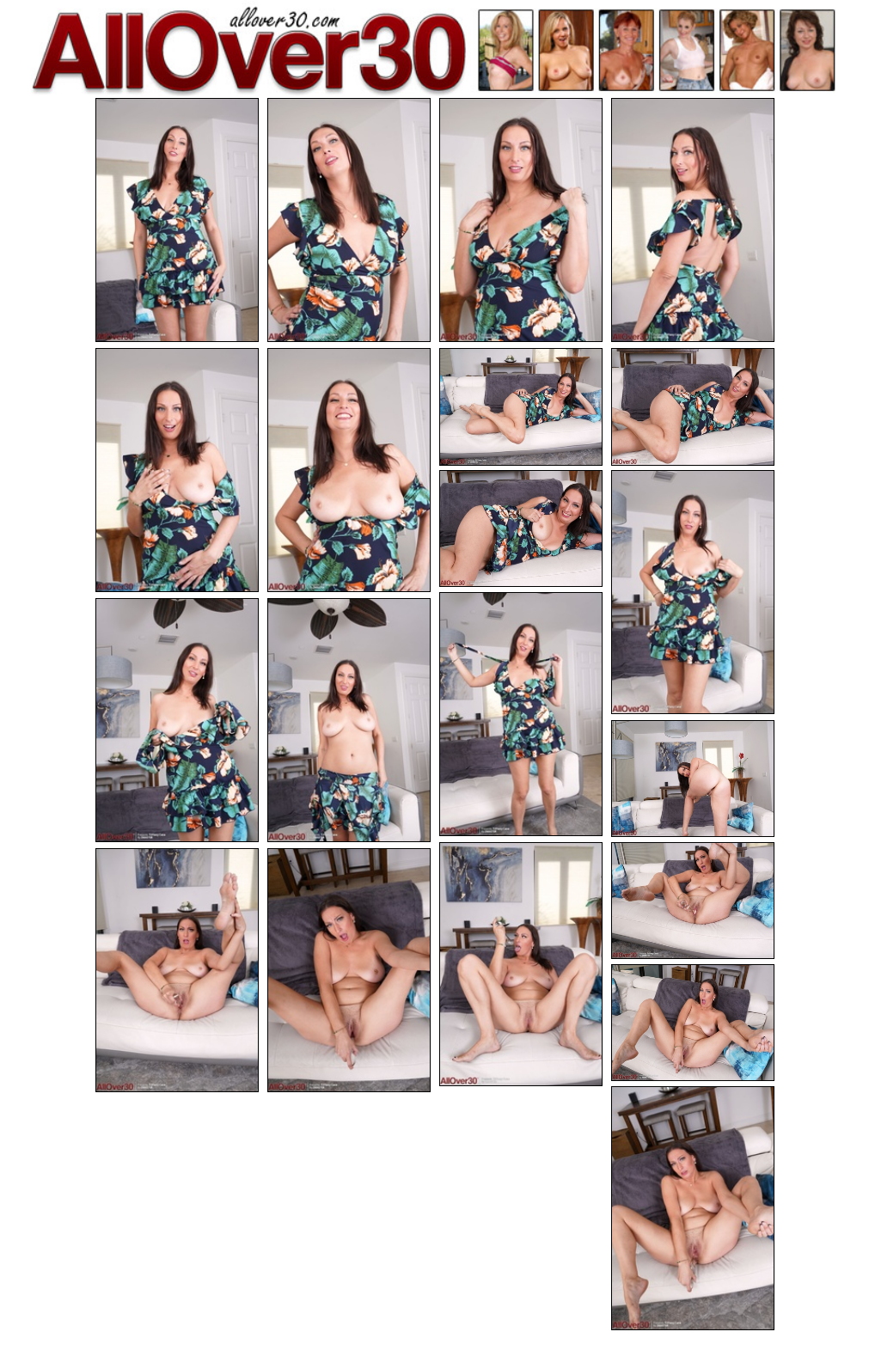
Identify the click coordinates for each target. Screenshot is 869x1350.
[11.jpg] (521, 714)
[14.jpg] (692, 779)
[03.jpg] (521, 220)
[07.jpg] (521, 407)
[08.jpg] (692, 407)
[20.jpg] (692, 1208)
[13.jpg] (349, 720)
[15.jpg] (521, 964)
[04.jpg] (692, 220)
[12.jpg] (177, 720)
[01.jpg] (177, 220)
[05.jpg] (177, 470)
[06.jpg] (349, 470)
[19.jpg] (692, 1023)
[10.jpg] (692, 592)
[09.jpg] (521, 529)
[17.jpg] (177, 970)
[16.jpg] (692, 901)
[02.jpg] (349, 220)
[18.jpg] (349, 970)
